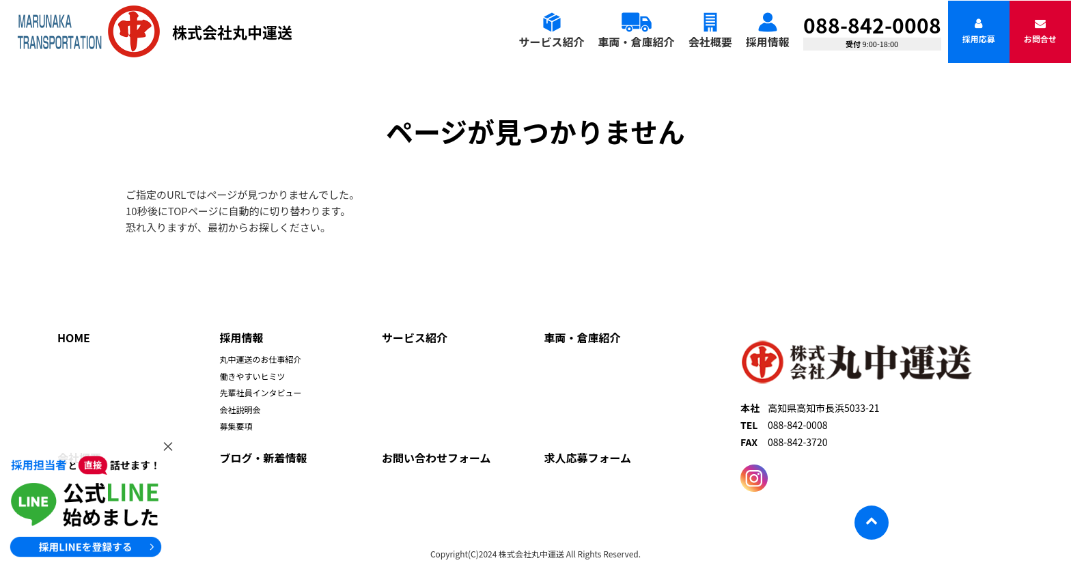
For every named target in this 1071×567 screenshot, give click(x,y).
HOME (73, 337)
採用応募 (978, 31)
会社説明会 (240, 409)
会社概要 (710, 41)
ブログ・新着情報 (263, 458)
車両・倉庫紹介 (636, 41)
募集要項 (236, 426)
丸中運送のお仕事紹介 (261, 359)
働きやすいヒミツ (253, 376)
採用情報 (768, 41)
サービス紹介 (552, 41)
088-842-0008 (872, 25)
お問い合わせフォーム (436, 458)
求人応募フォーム (588, 458)
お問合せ (1040, 31)
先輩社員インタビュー (261, 392)
